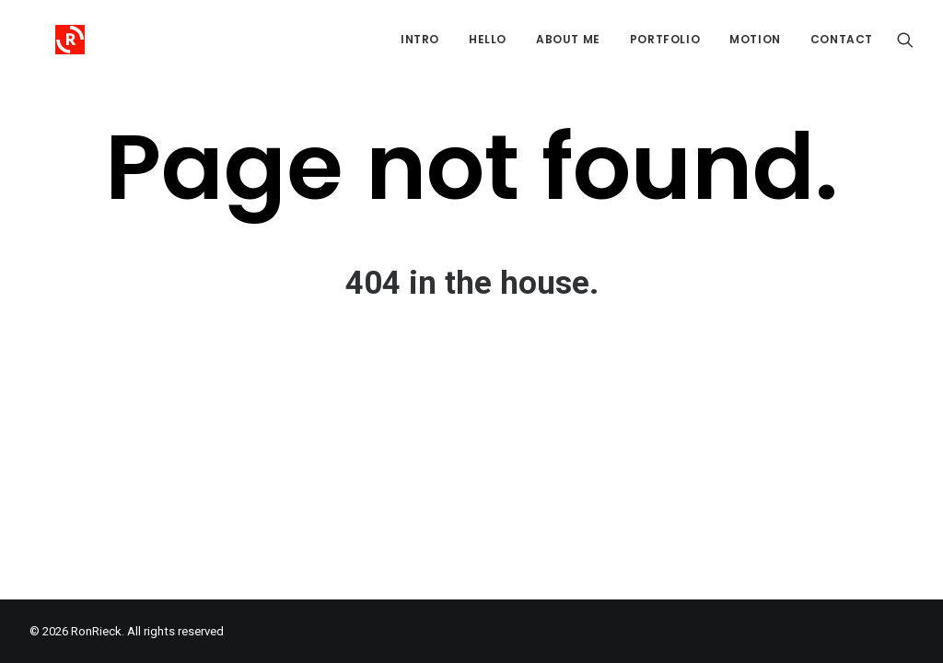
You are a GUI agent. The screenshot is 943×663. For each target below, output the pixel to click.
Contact (841, 39)
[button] (905, 39)
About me (568, 39)
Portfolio (665, 39)
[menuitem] (420, 39)
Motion (755, 39)
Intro (420, 39)
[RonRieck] (44, 39)
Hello (487, 39)
